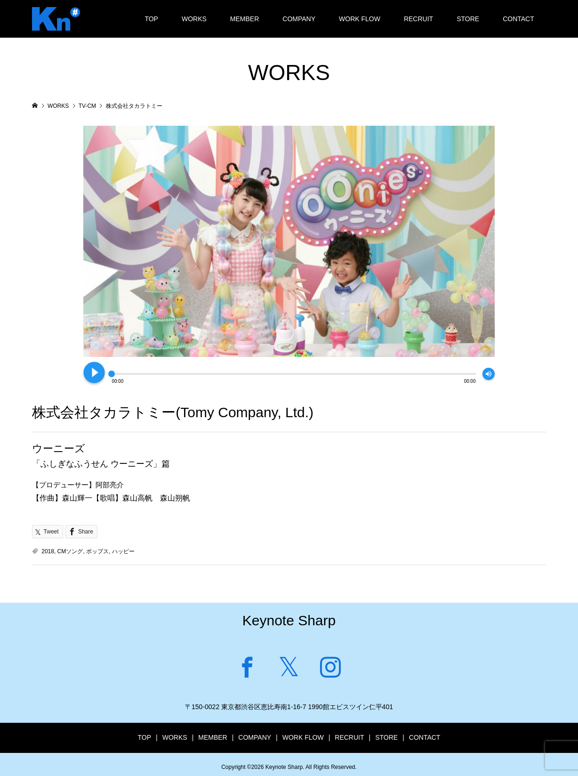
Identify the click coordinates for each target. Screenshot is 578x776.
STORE (468, 19)
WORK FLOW (359, 19)
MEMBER (244, 19)
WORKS (194, 19)
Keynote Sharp (289, 620)
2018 (47, 551)
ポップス (97, 551)
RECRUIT (418, 19)
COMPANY (298, 19)
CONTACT (518, 19)
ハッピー (123, 551)
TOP (151, 19)
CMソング (70, 551)
